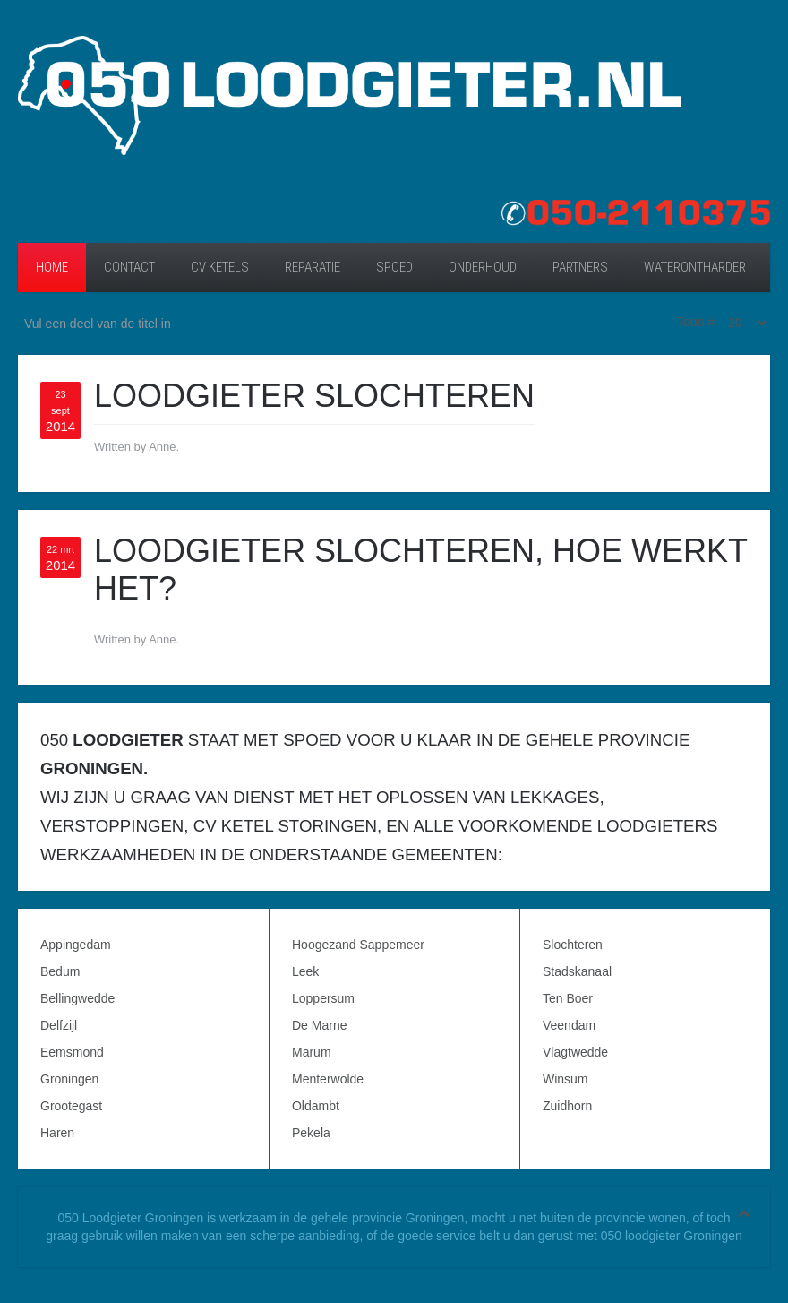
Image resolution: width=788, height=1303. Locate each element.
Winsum (565, 1079)
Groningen (69, 1079)
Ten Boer (568, 998)
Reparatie (312, 267)
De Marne (319, 1025)
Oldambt (315, 1106)
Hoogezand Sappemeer (358, 944)
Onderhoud (483, 267)
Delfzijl (58, 1025)
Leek (305, 971)
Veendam (569, 1025)
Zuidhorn (567, 1106)
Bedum (60, 971)
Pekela (311, 1133)
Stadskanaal (577, 971)
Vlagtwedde (575, 1052)
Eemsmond (72, 1052)
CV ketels (220, 267)
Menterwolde (328, 1079)
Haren (57, 1133)
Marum (311, 1052)
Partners (580, 267)
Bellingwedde (77, 998)
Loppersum (323, 998)
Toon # (696, 322)
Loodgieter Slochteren (314, 395)
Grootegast (71, 1106)
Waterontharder (695, 267)
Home (52, 267)
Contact (129, 267)
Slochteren (573, 944)
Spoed (394, 267)
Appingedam (75, 944)
